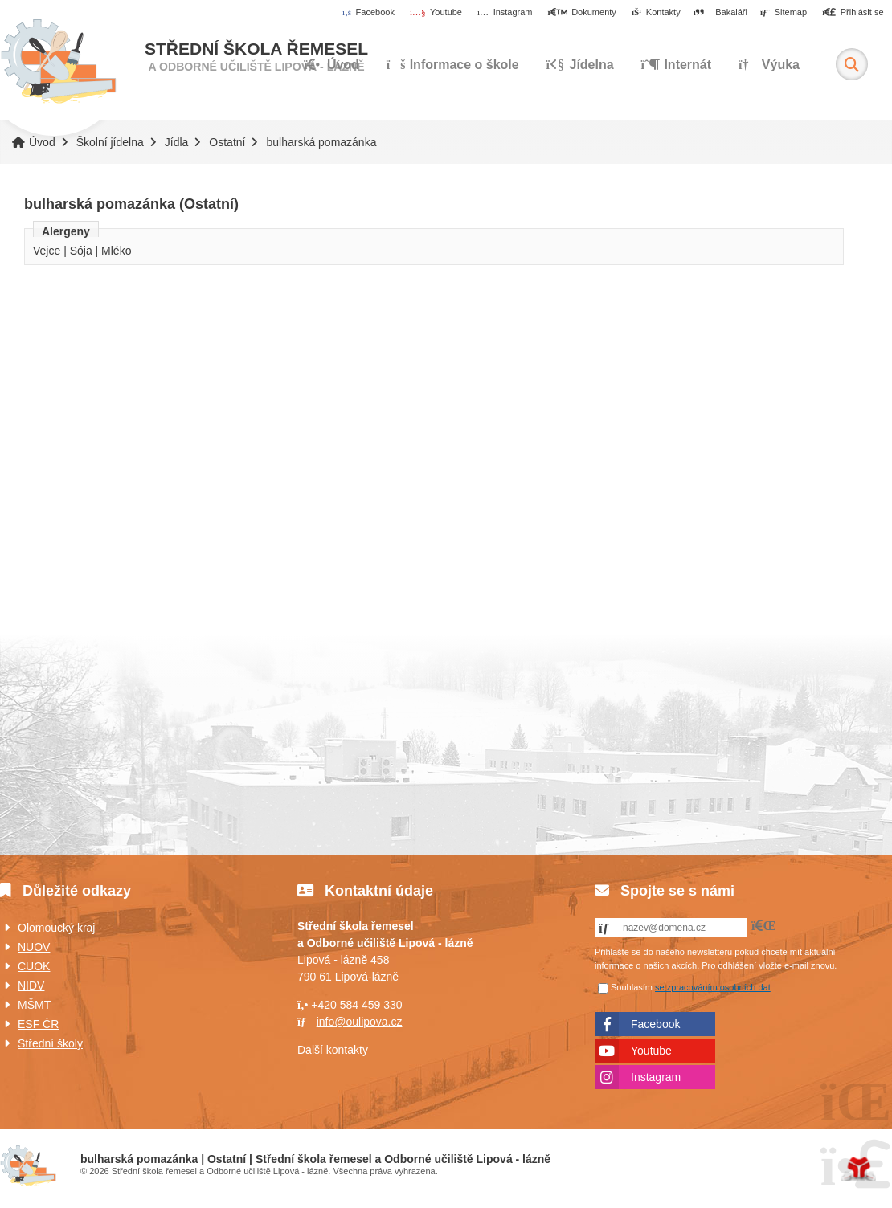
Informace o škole (453, 64)
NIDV (31, 985)
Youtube (651, 1050)
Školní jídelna (110, 142)
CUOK (34, 966)
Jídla (177, 142)
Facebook (655, 1024)
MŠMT (34, 1004)
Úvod (58, 61)
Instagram (656, 1077)
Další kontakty (332, 1049)
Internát (676, 64)
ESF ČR (38, 1024)
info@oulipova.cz (360, 1021)
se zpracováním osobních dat (713, 987)
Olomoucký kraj (56, 927)
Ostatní (227, 142)
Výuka (769, 64)
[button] (853, 13)
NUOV (34, 947)
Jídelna (580, 64)
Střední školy (50, 1043)
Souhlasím (632, 987)
